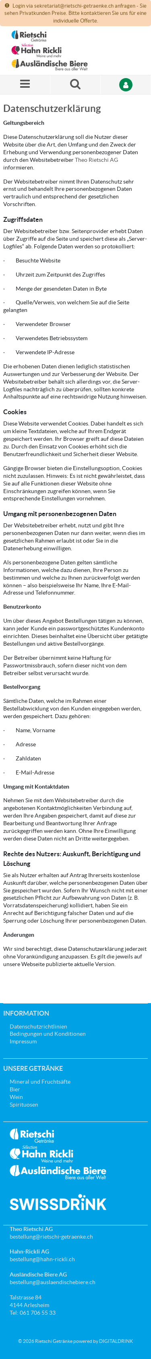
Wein (16, 1097)
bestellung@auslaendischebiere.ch (52, 1282)
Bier (15, 1089)
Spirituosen (24, 1104)
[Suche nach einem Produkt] (75, 84)
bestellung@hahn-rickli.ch (42, 1259)
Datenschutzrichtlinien (38, 1026)
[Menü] (25, 84)
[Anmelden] (126, 84)
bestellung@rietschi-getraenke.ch (51, 1236)
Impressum (23, 1041)
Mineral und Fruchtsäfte (40, 1081)
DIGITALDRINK (116, 1341)
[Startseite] (49, 50)
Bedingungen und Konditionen (48, 1034)
